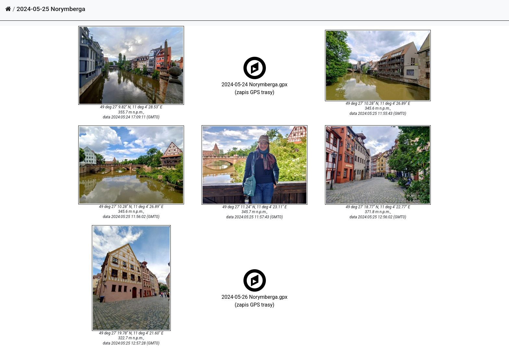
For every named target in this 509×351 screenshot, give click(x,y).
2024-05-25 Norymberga (51, 9)
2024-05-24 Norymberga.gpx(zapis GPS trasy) (255, 83)
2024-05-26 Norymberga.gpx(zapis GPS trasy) (255, 296)
